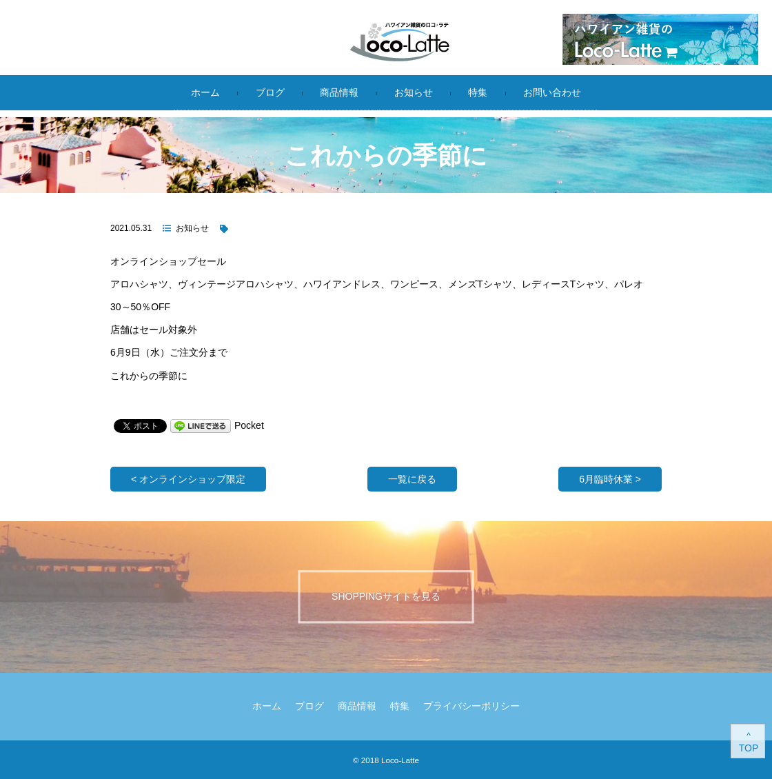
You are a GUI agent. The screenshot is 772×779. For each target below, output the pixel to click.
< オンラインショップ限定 (188, 479)
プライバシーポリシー (471, 705)
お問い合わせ (552, 92)
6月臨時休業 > (610, 479)
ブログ (270, 92)
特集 (477, 92)
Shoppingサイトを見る (386, 596)
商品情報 (339, 92)
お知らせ (413, 92)
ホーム (205, 92)
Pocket (249, 425)
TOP (749, 747)
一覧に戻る (412, 479)
